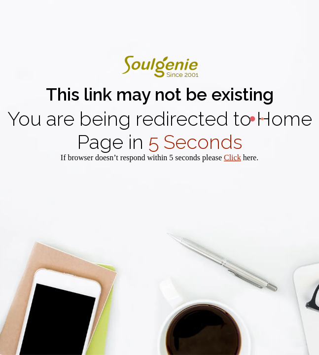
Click (232, 157)
